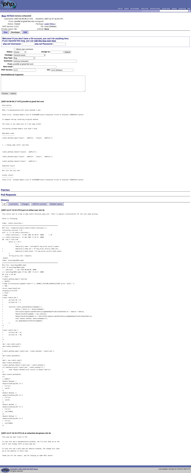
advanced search (155, 8)
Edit (25, 32)
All (4, 204)
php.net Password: (44, 44)
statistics (174, 8)
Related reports (56, 204)
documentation (134, 8)
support (126, 8)
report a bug (144, 8)
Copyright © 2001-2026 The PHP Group (24, 469)
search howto (166, 8)
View (5, 32)
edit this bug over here (45, 41)
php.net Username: (12, 44)
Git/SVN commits (39, 204)
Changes (25, 204)
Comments (13, 204)
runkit (46, 24)
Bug (4, 16)
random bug (182, 8)
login (188, 8)
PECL (52, 24)
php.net (120, 8)
